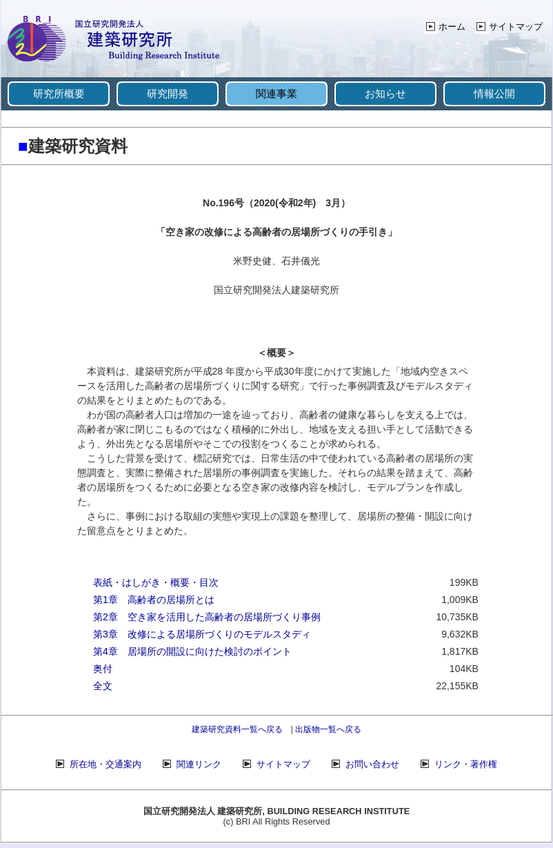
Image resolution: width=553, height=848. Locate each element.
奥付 (102, 668)
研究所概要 (59, 93)
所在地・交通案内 (105, 764)
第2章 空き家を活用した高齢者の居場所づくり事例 (207, 616)
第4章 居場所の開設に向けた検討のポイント (192, 651)
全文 (102, 685)
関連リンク (199, 764)
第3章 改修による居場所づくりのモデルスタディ (202, 634)
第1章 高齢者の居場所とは (153, 599)
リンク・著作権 (465, 764)
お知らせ (385, 93)
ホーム (452, 26)
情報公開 (494, 93)
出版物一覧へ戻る (328, 729)
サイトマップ (516, 26)
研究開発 (167, 93)
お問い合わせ (372, 764)
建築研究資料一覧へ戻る (237, 729)
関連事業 (276, 93)
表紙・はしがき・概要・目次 (156, 582)
